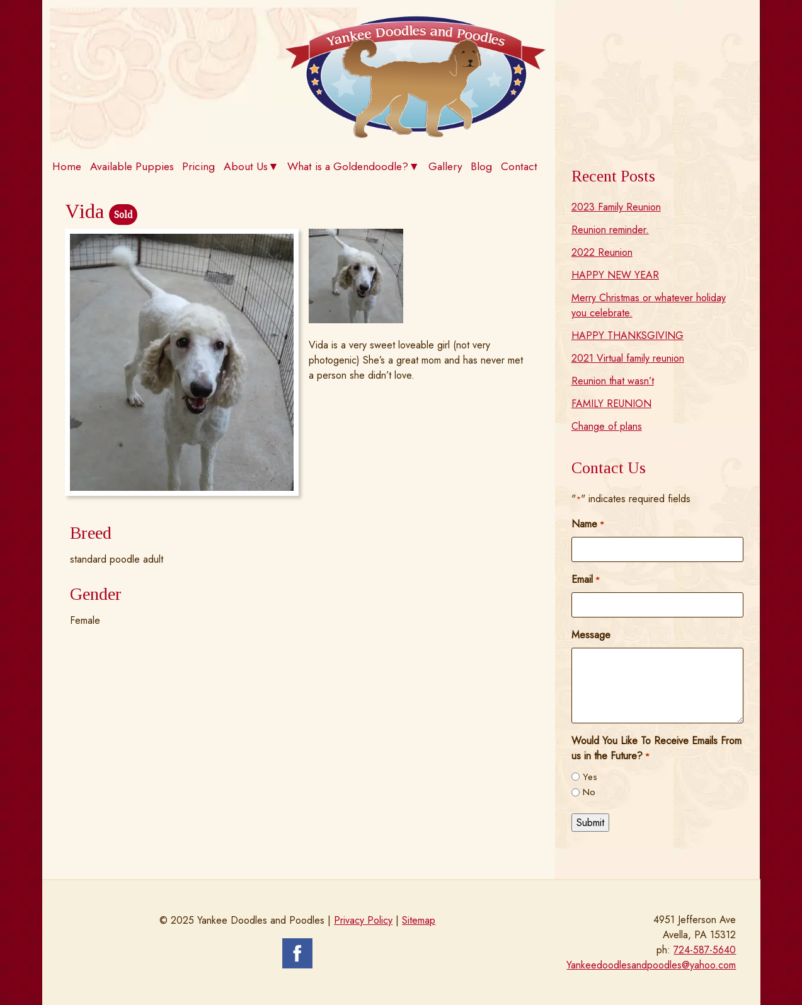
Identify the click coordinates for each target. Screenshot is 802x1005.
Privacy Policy (363, 920)
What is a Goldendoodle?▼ (353, 166)
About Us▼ (251, 166)
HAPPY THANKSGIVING (627, 335)
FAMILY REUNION (611, 403)
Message (590, 635)
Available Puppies (132, 166)
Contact (519, 166)
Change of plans (606, 426)
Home (66, 166)
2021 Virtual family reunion (627, 358)
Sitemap (418, 920)
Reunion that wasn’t (612, 381)
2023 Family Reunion (616, 207)
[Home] (415, 134)
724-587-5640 (704, 950)
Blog (481, 166)
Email (585, 579)
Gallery (445, 166)
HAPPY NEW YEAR (615, 275)
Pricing (198, 166)
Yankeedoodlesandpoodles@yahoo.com (651, 965)
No (589, 792)
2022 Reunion (602, 252)
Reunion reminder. (610, 229)
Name (587, 524)
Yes (590, 777)
